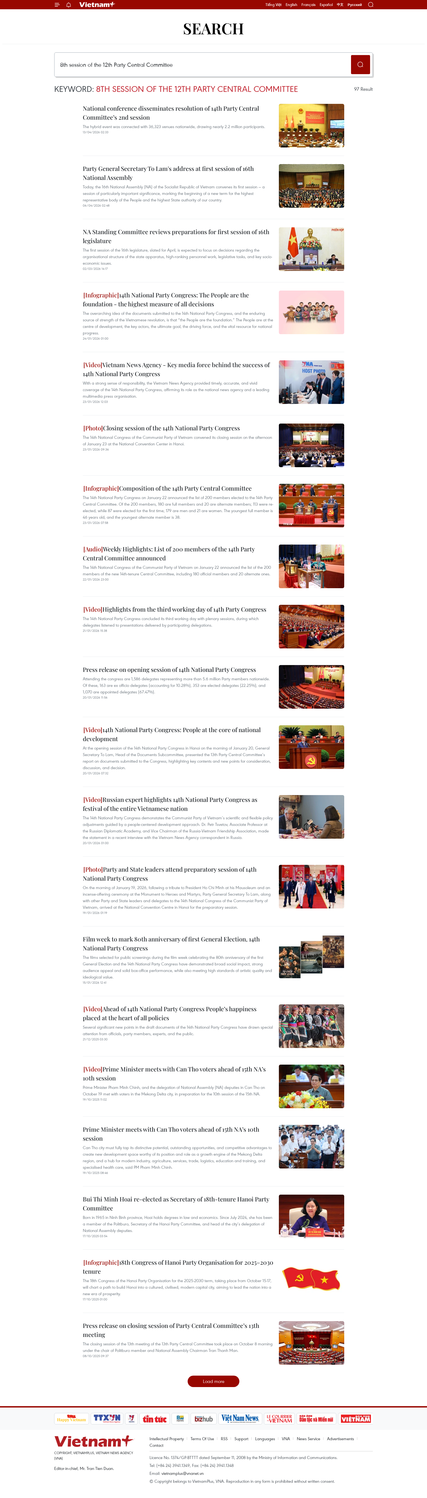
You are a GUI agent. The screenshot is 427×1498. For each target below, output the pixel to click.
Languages (265, 1438)
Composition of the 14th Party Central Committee (167, 488)
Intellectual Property (167, 1438)
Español (326, 4)
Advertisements (340, 1438)
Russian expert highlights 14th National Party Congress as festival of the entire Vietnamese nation (170, 804)
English (291, 4)
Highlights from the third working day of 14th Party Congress (174, 609)
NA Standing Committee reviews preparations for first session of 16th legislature (176, 236)
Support (241, 1438)
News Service (308, 1438)
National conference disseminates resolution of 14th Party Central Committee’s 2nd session (171, 112)
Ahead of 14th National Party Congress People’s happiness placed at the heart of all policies (170, 1013)
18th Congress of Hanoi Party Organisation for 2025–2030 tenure (178, 1266)
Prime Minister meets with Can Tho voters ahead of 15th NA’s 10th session (174, 1073)
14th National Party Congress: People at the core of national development (172, 734)
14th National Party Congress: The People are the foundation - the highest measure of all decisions (166, 299)
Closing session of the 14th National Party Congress (161, 428)
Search (213, 28)
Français (308, 4)
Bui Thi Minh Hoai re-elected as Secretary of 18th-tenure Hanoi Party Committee (176, 1203)
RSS (224, 1438)
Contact (156, 1445)
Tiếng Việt (274, 4)
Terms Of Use (202, 1438)
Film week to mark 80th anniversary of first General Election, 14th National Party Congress (171, 943)
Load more (213, 1381)
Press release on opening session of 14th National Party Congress (169, 669)
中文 (340, 5)
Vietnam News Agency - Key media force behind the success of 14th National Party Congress (176, 369)
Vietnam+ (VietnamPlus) (97, 5)
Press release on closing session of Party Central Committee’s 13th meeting (171, 1330)
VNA (286, 1438)
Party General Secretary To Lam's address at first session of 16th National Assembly (168, 173)
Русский (354, 5)
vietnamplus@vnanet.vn (182, 1473)
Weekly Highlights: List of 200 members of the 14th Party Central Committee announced (169, 553)
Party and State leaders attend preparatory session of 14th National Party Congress (170, 873)
